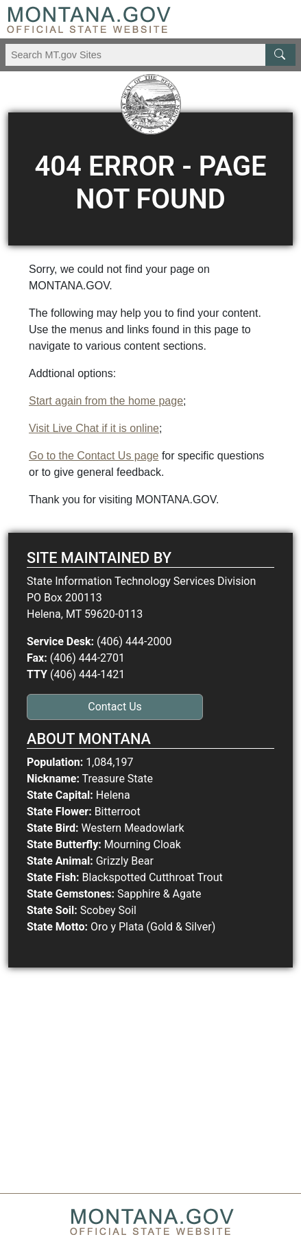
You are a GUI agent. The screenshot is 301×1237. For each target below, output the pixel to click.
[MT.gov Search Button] (280, 55)
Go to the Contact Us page (93, 455)
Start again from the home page (106, 401)
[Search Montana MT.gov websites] (150, 55)
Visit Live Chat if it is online (94, 428)
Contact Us (115, 706)
